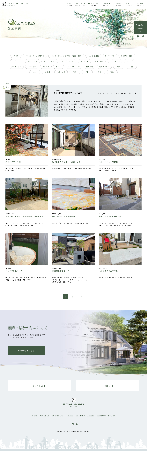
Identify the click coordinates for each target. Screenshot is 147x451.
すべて (16, 56)
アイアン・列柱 (127, 56)
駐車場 (112, 72)
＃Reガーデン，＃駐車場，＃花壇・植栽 (66, 56)
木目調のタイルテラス (108, 271)
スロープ (129, 61)
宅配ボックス (104, 67)
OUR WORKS (94, 5)
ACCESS (129, 5)
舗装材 (47, 72)
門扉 (74, 72)
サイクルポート (101, 61)
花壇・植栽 (61, 72)
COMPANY (118, 5)
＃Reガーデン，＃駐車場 (34, 56)
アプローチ (17, 61)
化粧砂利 (89, 67)
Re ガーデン (110, 56)
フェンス (45, 67)
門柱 (87, 72)
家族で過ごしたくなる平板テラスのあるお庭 (24, 216)
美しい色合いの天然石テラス (64, 216)
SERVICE (106, 5)
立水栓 (34, 72)
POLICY (111, 416)
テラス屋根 (32, 67)
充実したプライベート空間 (110, 216)
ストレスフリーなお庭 (108, 161)
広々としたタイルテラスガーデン (66, 161)
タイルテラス (16, 67)
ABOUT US (80, 5)
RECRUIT (108, 385)
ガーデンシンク (50, 61)
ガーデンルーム (68, 61)
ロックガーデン (74, 67)
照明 (119, 67)
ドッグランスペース (13, 271)
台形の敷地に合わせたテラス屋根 (68, 92)
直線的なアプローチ (60, 271)
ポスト (58, 67)
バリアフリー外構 (13, 161)
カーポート (84, 61)
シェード (116, 61)
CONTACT (140, 5)
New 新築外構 (93, 56)
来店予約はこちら (26, 350)
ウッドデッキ (32, 61)
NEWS (70, 5)
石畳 (131, 67)
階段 (99, 72)
